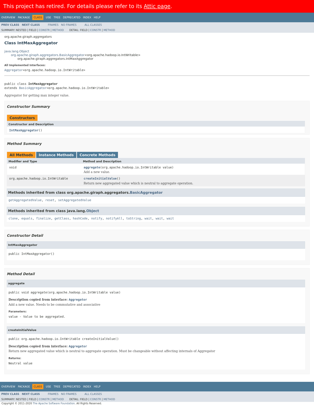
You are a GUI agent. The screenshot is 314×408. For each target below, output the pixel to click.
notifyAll (114, 218)
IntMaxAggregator (24, 130)
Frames (53, 24)
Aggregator (13, 70)
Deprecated (71, 17)
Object (92, 211)
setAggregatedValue (74, 200)
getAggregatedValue (25, 200)
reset (50, 200)
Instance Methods (56, 155)
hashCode (80, 218)
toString (133, 218)
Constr (44, 30)
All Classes (93, 24)
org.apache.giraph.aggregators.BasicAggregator (48, 55)
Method (58, 30)
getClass (62, 218)
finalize (43, 218)
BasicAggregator (32, 88)
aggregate (92, 167)
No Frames (69, 24)
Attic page (157, 6)
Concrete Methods (97, 155)
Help (97, 17)
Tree (57, 17)
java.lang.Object (16, 51)
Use (48, 17)
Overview (8, 17)
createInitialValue (100, 178)
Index (87, 17)
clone (13, 218)
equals (26, 218)
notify (96, 218)
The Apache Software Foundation (54, 403)
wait (148, 218)
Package (24, 17)
